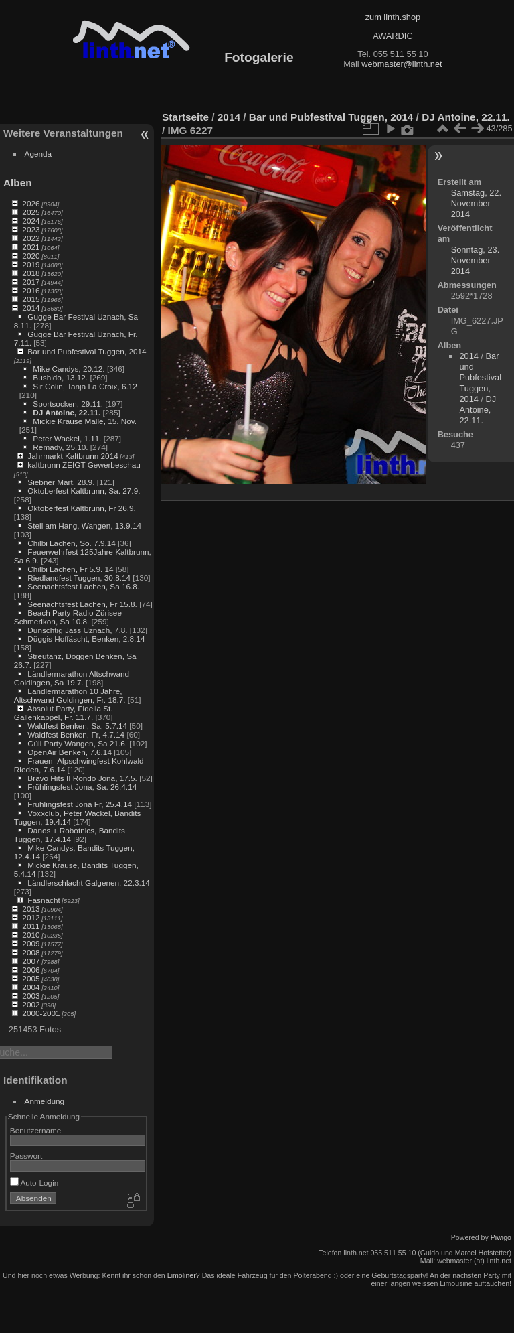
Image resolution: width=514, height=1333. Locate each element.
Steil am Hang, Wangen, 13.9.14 (84, 525)
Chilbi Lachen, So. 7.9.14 (71, 543)
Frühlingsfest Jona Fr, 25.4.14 (79, 804)
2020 (30, 255)
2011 (30, 926)
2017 (30, 281)
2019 (30, 264)
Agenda (38, 153)
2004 (30, 987)
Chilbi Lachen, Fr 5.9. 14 (70, 569)
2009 (30, 943)
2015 (30, 299)
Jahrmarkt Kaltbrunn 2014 (72, 455)
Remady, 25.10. (60, 447)
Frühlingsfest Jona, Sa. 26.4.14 (82, 786)
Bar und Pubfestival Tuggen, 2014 (86, 351)
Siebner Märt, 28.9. (60, 482)
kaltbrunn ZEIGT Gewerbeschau (84, 464)
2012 (30, 917)
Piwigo (501, 1237)
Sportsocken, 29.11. (68, 403)
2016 (30, 290)
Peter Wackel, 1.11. (67, 438)
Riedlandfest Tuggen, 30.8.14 (79, 577)
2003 (30, 995)
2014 (30, 307)
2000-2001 (41, 1013)
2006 (30, 969)
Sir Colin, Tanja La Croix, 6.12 (85, 386)
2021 (30, 246)
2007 (30, 961)
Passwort (26, 1155)
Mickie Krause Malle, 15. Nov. (85, 421)
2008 (30, 952)
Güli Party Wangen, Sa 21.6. (77, 743)
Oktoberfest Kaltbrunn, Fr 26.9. (81, 508)
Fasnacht (43, 900)
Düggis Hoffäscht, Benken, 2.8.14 (86, 638)
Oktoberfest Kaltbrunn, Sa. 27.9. (83, 490)
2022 (30, 238)
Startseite (185, 117)
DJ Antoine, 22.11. (66, 412)
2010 (30, 934)
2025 (30, 212)
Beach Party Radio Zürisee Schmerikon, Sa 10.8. (68, 617)
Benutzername (36, 1130)
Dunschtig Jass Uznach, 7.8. (77, 630)
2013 (30, 908)
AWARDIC (392, 36)
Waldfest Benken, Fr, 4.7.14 (75, 734)
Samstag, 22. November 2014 (476, 203)
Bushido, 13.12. (60, 377)
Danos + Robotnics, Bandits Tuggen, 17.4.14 (69, 834)
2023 (30, 229)
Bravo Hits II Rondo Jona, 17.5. (82, 778)
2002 (30, 1004)
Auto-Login (34, 1182)
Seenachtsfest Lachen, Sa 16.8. (83, 586)
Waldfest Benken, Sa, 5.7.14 (77, 725)
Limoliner (181, 1275)
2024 (30, 220)
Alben (17, 182)
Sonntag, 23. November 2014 (475, 260)
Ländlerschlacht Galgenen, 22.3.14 (88, 882)
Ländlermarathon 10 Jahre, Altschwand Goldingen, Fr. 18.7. (70, 695)
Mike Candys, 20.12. (68, 368)
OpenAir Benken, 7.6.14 (69, 752)
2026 (30, 203)
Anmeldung (45, 1101)
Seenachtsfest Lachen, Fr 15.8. (82, 604)
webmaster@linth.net (401, 64)
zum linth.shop (393, 17)
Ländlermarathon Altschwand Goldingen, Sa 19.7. (71, 678)
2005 (30, 978)
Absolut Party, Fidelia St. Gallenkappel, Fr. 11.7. (63, 712)
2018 (30, 273)
